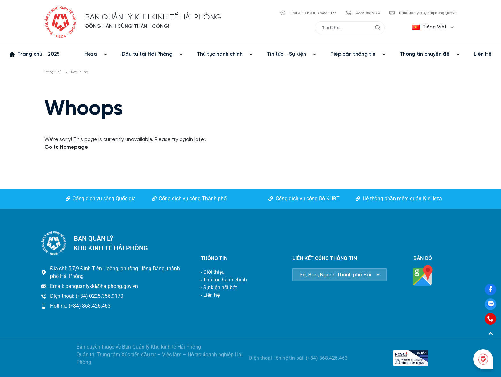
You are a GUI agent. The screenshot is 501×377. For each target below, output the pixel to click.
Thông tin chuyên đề (425, 54)
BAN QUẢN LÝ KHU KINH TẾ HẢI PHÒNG (153, 17)
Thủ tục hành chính (220, 54)
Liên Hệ (483, 54)
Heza (90, 54)
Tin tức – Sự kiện (286, 54)
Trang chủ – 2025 (38, 54)
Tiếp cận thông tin (352, 54)
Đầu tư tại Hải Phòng (147, 54)
